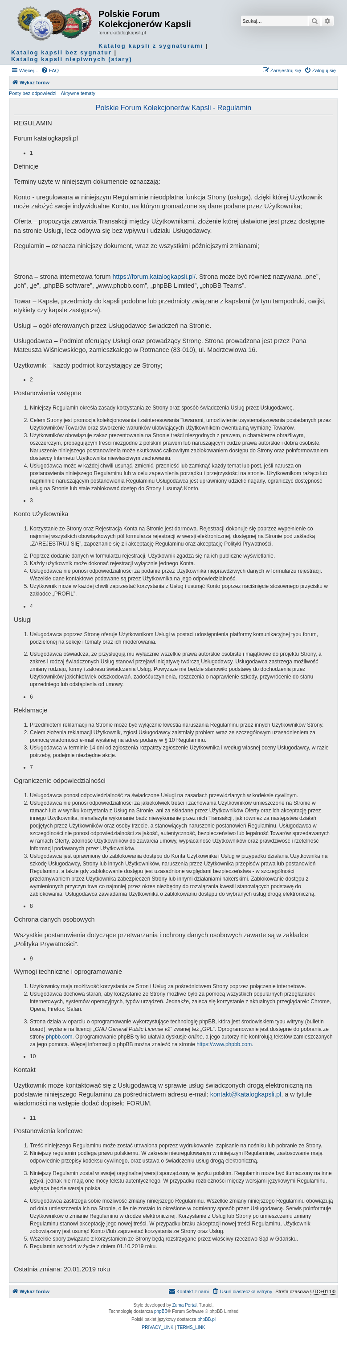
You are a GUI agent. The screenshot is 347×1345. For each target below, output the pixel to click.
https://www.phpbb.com (224, 1044)
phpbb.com (59, 1037)
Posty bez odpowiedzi (32, 93)
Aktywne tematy (78, 93)
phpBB (160, 1311)
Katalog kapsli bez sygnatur (61, 52)
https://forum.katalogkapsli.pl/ (154, 276)
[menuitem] (50, 70)
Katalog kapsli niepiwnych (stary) (71, 59)
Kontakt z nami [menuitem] (188, 1291)
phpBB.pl (206, 1319)
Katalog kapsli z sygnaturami (150, 45)
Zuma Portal (184, 1305)
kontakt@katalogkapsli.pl (245, 1094)
